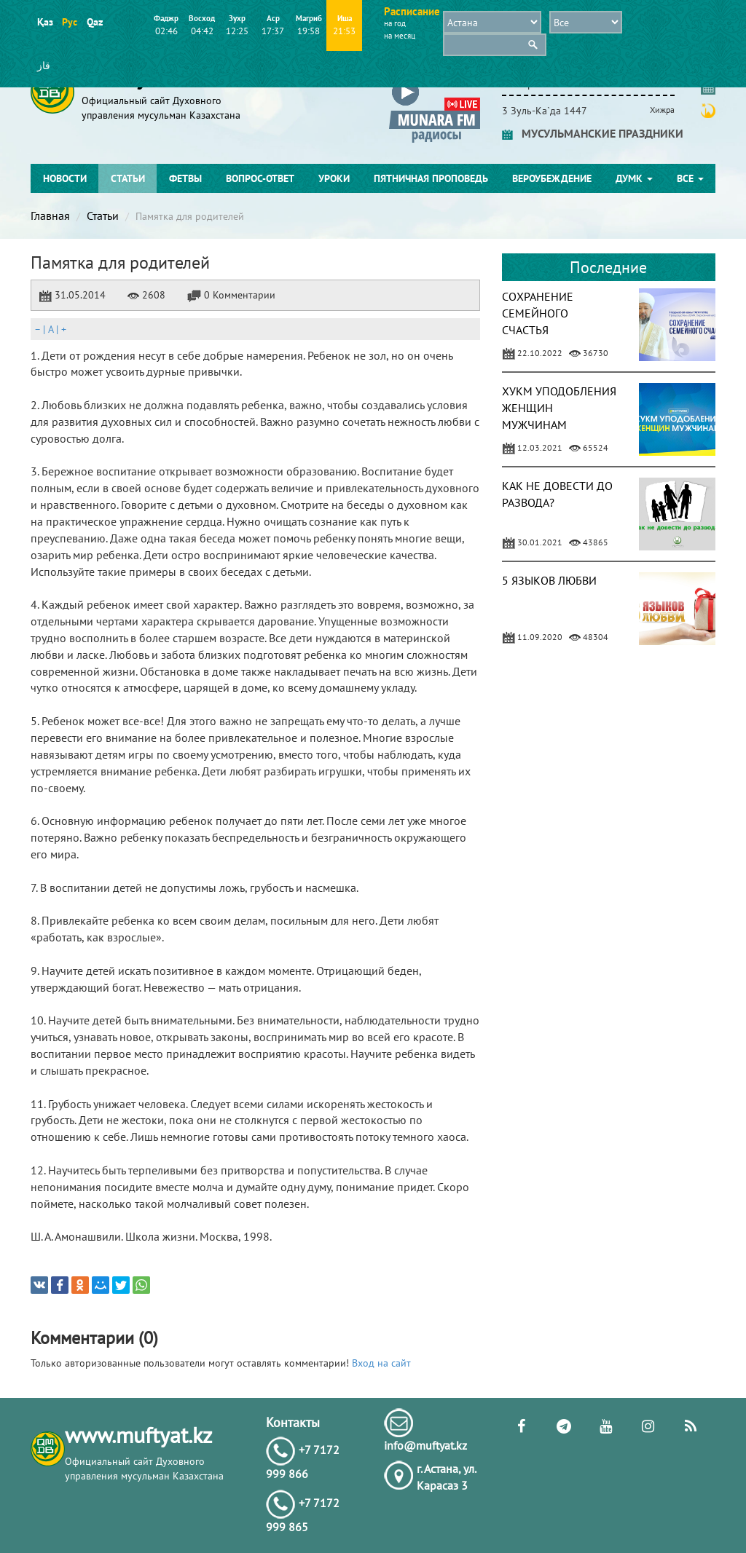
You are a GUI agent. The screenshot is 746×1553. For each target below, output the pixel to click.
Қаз (44, 21)
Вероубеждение (552, 178)
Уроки (334, 178)
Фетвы (185, 178)
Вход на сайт (381, 1363)
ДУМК (634, 178)
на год (395, 23)
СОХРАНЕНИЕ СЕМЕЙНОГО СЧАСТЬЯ (537, 313)
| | (50, 329)
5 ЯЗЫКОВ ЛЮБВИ (549, 580)
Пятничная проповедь (431, 178)
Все (690, 178)
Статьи (128, 178)
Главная (50, 215)
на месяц (399, 36)
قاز (43, 65)
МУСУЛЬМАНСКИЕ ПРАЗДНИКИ (592, 133)
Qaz (94, 21)
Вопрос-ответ (260, 178)
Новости (65, 178)
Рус (69, 21)
